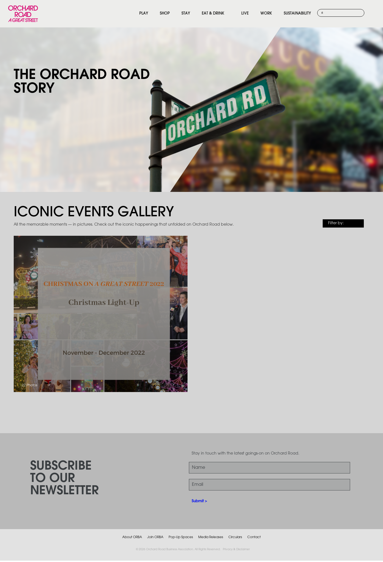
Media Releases (210, 537)
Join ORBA (155, 537)
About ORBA (132, 537)
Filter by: (336, 223)
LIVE (245, 13)
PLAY (143, 13)
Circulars (235, 537)
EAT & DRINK (213, 13)
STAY (185, 13)
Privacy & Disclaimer (236, 549)
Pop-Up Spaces (181, 537)
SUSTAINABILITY (297, 13)
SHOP (165, 13)
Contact (254, 537)
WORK (266, 13)
